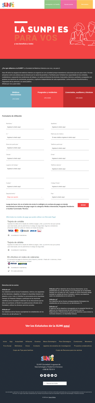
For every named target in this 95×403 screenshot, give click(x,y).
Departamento (10, 193)
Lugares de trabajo (12, 165)
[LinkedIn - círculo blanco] (52, 375)
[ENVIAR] (83, 205)
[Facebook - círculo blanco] (41, 375)
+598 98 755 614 (48, 369)
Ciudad (8, 183)
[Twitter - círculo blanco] (45, 375)
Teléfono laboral (56, 165)
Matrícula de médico (57, 134)
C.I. (7, 134)
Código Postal (55, 183)
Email (52, 154)
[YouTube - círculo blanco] (55, 375)
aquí (67, 325)
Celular (8, 154)
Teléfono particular (56, 144)
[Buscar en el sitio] (55, 383)
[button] (69, 4)
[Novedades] (85, 4)
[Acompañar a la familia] (52, 4)
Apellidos (54, 123)
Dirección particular (12, 144)
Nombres (9, 123)
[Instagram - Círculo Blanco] (48, 375)
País (52, 193)
